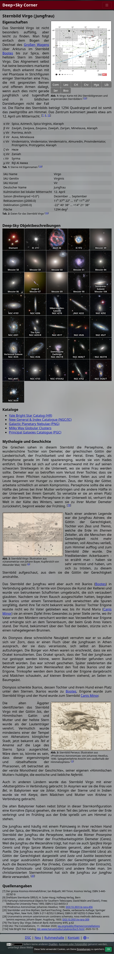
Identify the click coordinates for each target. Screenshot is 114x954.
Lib (107, 85)
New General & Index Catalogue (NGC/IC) (40, 419)
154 (40, 166)
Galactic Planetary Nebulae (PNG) (34, 424)
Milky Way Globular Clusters (30, 428)
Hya (96, 85)
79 (69, 505)
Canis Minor (89, 695)
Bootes (7, 53)
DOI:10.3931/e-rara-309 (75, 919)
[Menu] (107, 5)
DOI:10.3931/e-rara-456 (79, 907)
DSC (28, 937)
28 (29, 564)
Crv (86, 85)
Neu (38, 937)
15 (48, 115)
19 (72, 761)
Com (56, 85)
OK (108, 949)
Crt (76, 85)
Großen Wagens (36, 44)
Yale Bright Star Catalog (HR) (30, 415)
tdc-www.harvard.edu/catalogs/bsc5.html (60, 929)
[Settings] (86, 938)
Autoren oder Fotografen (73, 944)
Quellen (53, 944)
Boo (66, 90)
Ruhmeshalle (54, 937)
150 (84, 98)
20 (32, 876)
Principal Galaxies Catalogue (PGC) (35, 432)
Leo (65, 85)
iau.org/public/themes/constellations (79, 926)
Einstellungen (83, 949)
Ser (56, 90)
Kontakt (74, 937)
